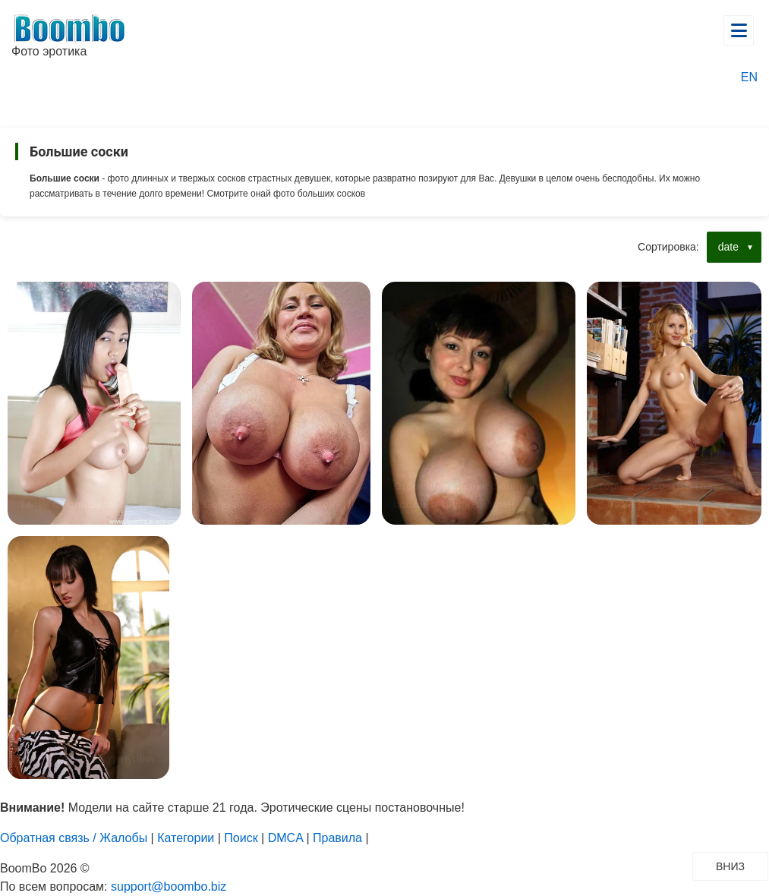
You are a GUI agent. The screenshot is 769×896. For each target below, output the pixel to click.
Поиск (240, 837)
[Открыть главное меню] (738, 30)
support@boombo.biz (168, 886)
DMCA (285, 837)
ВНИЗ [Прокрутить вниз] (741, 866)
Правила (337, 837)
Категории (185, 837)
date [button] (728, 247)
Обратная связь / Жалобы (73, 837)
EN (749, 77)
